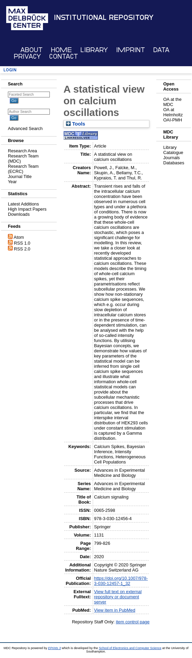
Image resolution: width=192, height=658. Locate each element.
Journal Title (20, 176)
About (31, 50)
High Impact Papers (27, 209)
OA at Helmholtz (173, 112)
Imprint (130, 50)
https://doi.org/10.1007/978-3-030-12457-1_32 (121, 581)
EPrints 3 (54, 648)
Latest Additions (23, 204)
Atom (19, 237)
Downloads (19, 214)
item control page (132, 621)
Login (9, 70)
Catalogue (173, 152)
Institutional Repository (104, 17)
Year (12, 181)
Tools (75, 124)
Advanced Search (25, 128)
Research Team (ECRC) (23, 169)
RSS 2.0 (22, 248)
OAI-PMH (172, 119)
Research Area (22, 150)
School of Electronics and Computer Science (130, 648)
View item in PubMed (114, 610)
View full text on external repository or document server (118, 596)
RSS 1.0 (22, 243)
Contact (63, 56)
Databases (173, 162)
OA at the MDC (172, 102)
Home (61, 50)
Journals (171, 157)
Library (94, 50)
